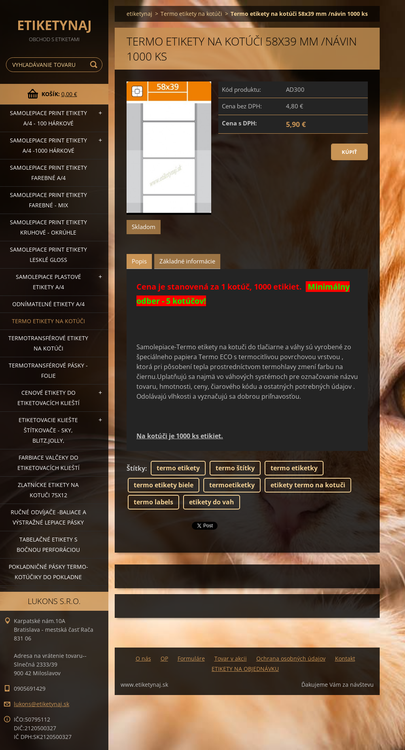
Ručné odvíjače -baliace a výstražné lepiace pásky (48, 517)
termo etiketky (294, 468)
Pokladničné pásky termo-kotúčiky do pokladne (48, 572)
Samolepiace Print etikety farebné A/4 (48, 173)
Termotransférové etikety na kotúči (48, 343)
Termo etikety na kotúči (48, 321)
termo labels (153, 502)
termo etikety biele (163, 485)
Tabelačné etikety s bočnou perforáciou (48, 544)
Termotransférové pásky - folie (48, 370)
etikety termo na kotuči (308, 485)
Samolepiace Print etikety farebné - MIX (48, 200)
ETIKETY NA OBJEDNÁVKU (245, 668)
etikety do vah (211, 502)
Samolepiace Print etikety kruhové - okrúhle (48, 227)
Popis (139, 261)
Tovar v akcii (230, 658)
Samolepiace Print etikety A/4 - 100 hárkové (48, 118)
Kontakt (345, 658)
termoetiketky (232, 485)
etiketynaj (139, 13)
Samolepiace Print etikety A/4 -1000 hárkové (48, 145)
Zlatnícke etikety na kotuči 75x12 (48, 490)
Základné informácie (187, 261)
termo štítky (235, 468)
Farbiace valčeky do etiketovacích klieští (48, 463)
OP (164, 658)
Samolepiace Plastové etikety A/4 (48, 282)
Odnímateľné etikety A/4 (48, 304)
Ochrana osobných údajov (291, 658)
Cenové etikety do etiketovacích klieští (48, 398)
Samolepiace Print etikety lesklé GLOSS (48, 254)
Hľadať (95, 65)
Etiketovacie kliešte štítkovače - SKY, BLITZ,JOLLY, (48, 430)
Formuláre (191, 658)
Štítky (136, 468)
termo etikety (178, 468)
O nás (143, 658)
